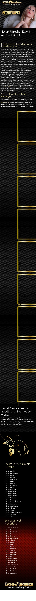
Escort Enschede (11, 569)
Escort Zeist (9, 516)
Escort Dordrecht (11, 560)
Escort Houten (10, 487)
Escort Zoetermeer (12, 565)
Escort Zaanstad (11, 567)
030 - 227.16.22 (8, 87)
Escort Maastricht (11, 558)
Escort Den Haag (11, 534)
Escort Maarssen (11, 493)
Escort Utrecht (10, 544)
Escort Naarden (11, 498)
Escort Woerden (11, 514)
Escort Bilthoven (11, 477)
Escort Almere (10, 562)
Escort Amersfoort (12, 473)
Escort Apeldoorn (11, 573)
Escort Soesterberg (12, 506)
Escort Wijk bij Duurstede (14, 512)
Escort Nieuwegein (11, 500)
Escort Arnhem (5, 102)
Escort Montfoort (11, 496)
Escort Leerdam (11, 491)
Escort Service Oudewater (14, 502)
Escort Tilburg (10, 540)
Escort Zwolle (10, 550)
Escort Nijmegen (11, 554)
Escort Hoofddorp (11, 571)
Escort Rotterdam (11, 530)
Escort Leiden (10, 546)
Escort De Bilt (10, 481)
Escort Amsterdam (12, 528)
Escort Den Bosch (11, 532)
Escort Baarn (10, 475)
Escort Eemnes (10, 483)
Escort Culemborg (11, 479)
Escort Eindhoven (11, 536)
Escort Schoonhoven (12, 504)
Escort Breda (10, 556)
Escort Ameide (10, 471)
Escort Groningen (11, 552)
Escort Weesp (10, 510)
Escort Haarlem (11, 548)
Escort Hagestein (11, 485)
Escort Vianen (10, 508)
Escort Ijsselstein (11, 489)
